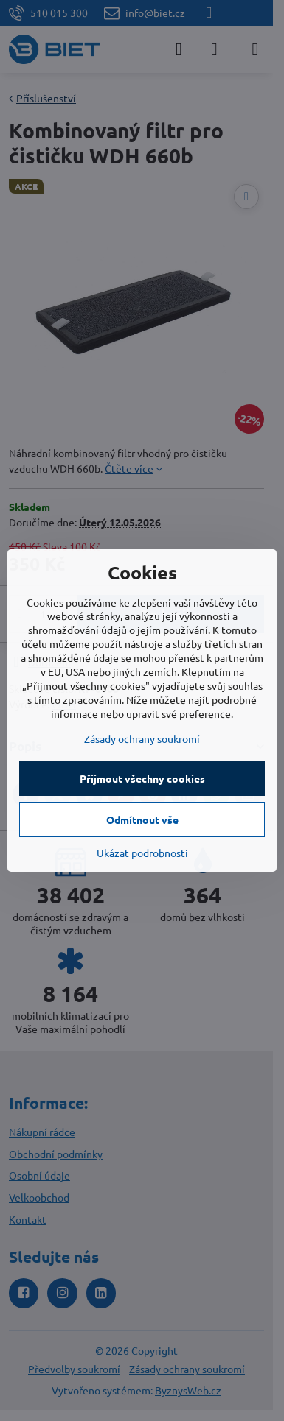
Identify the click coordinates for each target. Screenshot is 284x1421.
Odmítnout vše (142, 819)
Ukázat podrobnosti (142, 852)
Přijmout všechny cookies (142, 778)
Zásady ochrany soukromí (142, 738)
